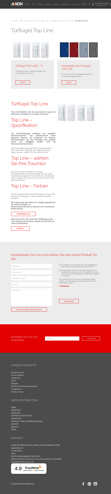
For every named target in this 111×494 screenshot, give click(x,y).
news (13, 429)
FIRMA (13, 407)
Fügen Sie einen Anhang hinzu (29, 309)
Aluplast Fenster (17, 372)
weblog (14, 427)
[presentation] (75, 293)
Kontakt (83, 4)
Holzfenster (15, 378)
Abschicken (69, 301)
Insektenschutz (17, 392)
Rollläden (15, 383)
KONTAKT (15, 424)
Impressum (16, 418)
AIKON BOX (15, 413)
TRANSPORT (16, 410)
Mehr (22, 82)
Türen (33, 4)
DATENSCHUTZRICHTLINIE (21, 415)
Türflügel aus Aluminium (60, 21)
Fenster (27, 4)
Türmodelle (40, 21)
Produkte (40, 4)
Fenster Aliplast (17, 375)
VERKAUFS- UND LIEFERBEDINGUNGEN (27, 421)
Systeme (48, 4)
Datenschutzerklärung (79, 281)
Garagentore (16, 389)
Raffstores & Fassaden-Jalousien (24, 386)
